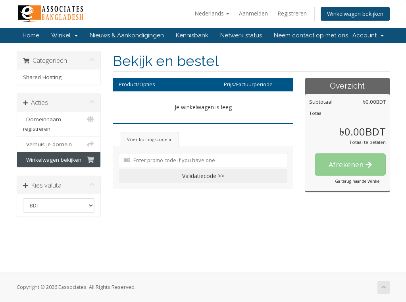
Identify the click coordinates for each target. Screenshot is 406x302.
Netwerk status (241, 35)
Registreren (292, 13)
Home (31, 35)
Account (368, 35)
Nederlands (211, 13)
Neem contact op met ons (311, 35)
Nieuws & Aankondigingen (127, 35)
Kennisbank (192, 35)
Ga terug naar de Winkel (358, 181)
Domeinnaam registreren (59, 123)
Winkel (64, 35)
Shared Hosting (42, 77)
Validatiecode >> (203, 176)
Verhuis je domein (59, 144)
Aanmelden (253, 13)
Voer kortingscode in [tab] (150, 139)
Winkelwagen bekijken (355, 13)
